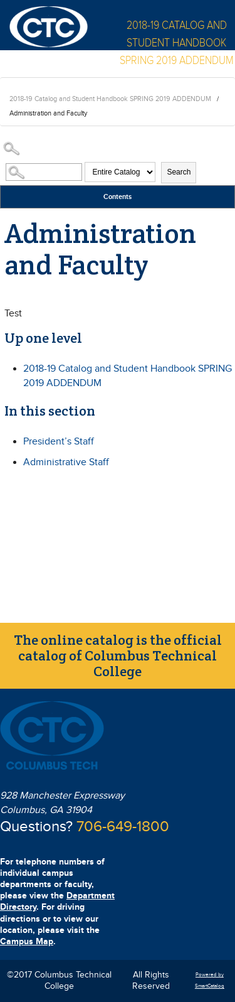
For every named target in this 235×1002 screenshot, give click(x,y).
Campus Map (26, 941)
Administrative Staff (66, 462)
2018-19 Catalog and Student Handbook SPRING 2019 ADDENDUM (110, 99)
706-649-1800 (122, 827)
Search (179, 172)
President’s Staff (58, 442)
